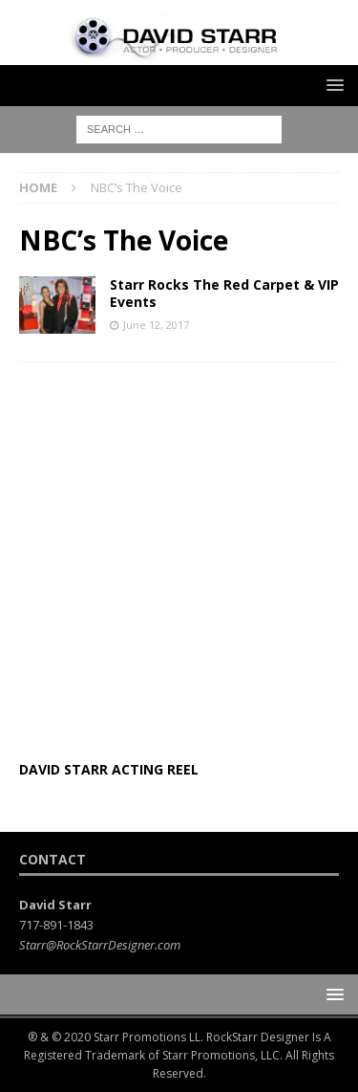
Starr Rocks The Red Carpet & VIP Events (224, 293)
